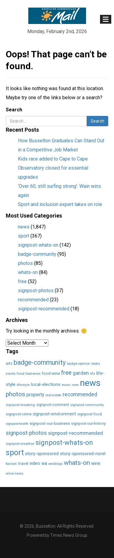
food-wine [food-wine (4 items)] (51, 373)
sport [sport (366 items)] (15, 452)
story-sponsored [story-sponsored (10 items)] (42, 453)
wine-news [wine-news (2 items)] (14, 473)
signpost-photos (36, 290)
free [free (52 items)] (66, 372)
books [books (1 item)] (96, 364)
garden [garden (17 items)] (81, 373)
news (23, 227)
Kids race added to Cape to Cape (53, 159)
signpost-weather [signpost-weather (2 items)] (20, 443)
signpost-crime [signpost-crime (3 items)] (19, 414)
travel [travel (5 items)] (23, 463)
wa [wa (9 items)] (44, 463)
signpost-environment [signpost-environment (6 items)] (54, 413)
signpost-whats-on (38, 245)
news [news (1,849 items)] (90, 383)
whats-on (28, 272)
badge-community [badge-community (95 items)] (40, 362)
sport (23, 236)
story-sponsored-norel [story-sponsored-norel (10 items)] (82, 453)
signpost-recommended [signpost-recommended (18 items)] (75, 433)
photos (25, 263)
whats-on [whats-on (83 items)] (77, 462)
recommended (33, 300)
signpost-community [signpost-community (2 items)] (87, 405)
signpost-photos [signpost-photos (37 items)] (26, 433)
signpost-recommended (43, 309)
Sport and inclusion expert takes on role (60, 204)
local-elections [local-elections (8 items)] (45, 384)
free (22, 281)
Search (14, 110)
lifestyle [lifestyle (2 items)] (23, 385)
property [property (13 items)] (35, 394)
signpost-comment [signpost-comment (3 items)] (52, 404)
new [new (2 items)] (75, 385)
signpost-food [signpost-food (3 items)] (89, 414)
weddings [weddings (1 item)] (55, 464)
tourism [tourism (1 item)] (11, 464)
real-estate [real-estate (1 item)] (53, 395)
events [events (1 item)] (11, 374)
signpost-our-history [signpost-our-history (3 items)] (88, 423)
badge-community (37, 254)
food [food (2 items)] (20, 373)
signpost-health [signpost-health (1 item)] (17, 424)
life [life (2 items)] (92, 373)
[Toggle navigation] (105, 19)
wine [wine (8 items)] (95, 463)
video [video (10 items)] (34, 463)
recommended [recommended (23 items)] (80, 394)
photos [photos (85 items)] (15, 394)
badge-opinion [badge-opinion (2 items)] (78, 363)
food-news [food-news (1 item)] (33, 374)
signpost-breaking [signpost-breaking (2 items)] (20, 405)
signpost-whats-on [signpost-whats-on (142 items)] (64, 442)
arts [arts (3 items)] (9, 363)
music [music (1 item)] (66, 385)
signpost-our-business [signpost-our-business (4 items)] (49, 423)
